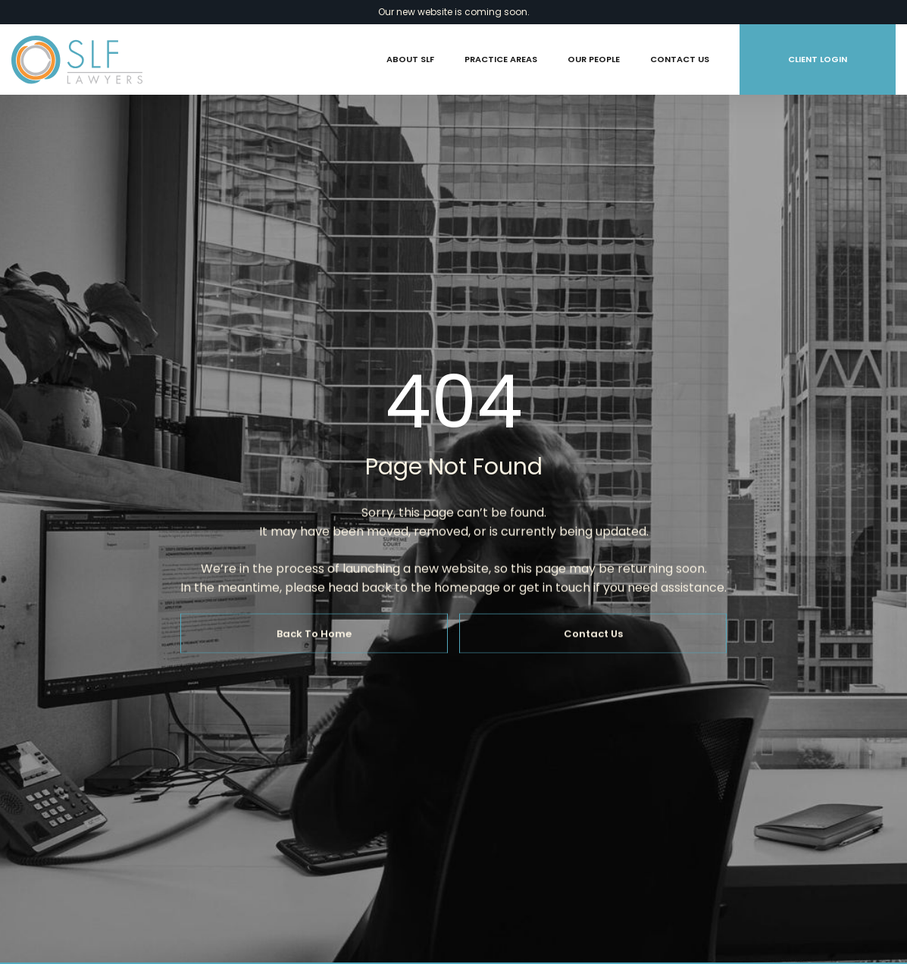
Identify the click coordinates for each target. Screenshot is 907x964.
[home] (76, 60)
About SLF (410, 59)
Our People (594, 59)
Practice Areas (500, 59)
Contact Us (679, 59)
